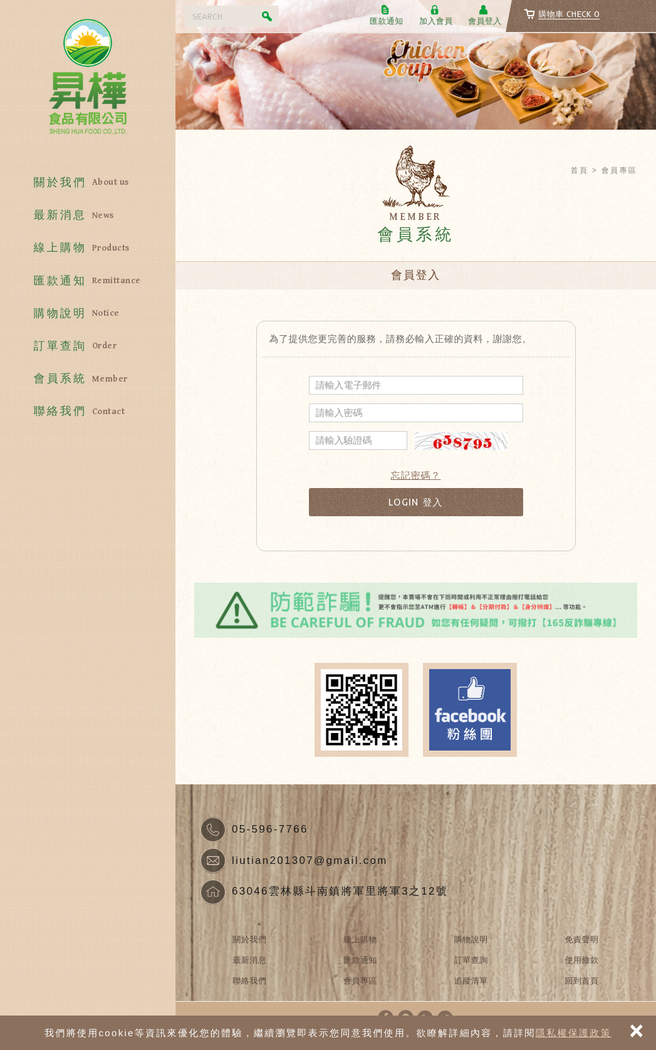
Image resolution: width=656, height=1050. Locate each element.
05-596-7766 (270, 829)
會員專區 (360, 980)
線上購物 (87, 247)
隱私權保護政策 (574, 1032)
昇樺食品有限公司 (88, 81)
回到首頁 (582, 980)
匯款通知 (87, 281)
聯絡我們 (87, 411)
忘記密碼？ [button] (416, 475)
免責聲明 (582, 939)
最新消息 (87, 215)
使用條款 (582, 960)
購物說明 (87, 313)
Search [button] (268, 16)
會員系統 (87, 378)
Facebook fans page (470, 710)
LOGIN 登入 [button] (415, 502)
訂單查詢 (87, 346)
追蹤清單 (471, 980)
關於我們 (87, 182)
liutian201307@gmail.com (310, 860)
